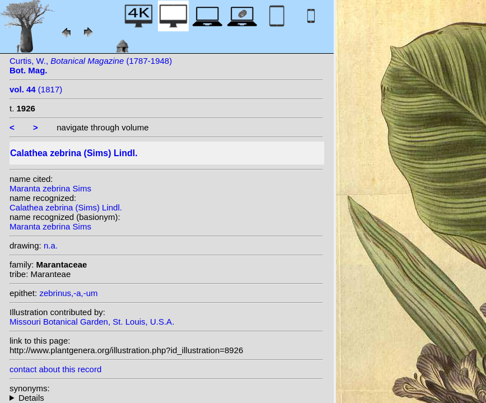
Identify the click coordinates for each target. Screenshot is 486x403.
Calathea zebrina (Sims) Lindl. (66, 207)
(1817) (36, 89)
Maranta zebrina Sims (50, 188)
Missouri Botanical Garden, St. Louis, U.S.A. (92, 321)
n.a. (51, 245)
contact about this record (55, 369)
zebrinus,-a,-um (68, 293)
